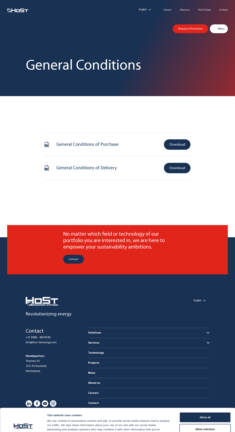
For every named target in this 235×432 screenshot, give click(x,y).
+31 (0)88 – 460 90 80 (38, 337)
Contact (223, 10)
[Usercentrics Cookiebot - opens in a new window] (23, 425)
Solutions (94, 332)
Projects (93, 363)
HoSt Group (204, 10)
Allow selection (205, 405)
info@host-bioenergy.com (41, 342)
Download (177, 145)
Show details (188, 424)
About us (185, 10)
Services (93, 342)
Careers (167, 10)
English (143, 9)
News (91, 373)
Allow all (205, 393)
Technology (96, 352)
